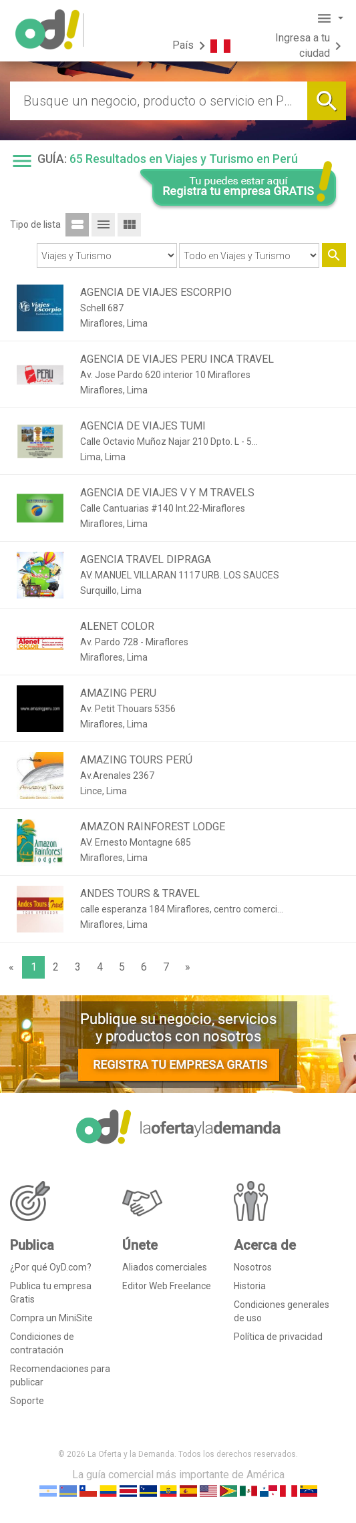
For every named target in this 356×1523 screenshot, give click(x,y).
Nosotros (253, 1267)
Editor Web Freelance (166, 1286)
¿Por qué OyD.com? (51, 1267)
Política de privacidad (278, 1336)
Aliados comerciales (164, 1267)
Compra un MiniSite (51, 1318)
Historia (250, 1286)
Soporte (27, 1400)
